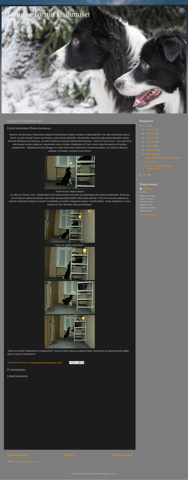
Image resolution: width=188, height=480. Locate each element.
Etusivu (69, 454)
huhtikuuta (150, 146)
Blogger (113, 473)
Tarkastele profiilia (147, 215)
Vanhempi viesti (122, 454)
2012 (145, 174)
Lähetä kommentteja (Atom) (26, 461)
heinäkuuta (150, 133)
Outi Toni (147, 189)
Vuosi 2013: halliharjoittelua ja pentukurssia (159, 167)
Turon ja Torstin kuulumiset (48, 14)
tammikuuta (151, 154)
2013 (145, 126)
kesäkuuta (150, 137)
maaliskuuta (151, 150)
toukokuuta (150, 142)
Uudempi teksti (17, 454)
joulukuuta (150, 129)
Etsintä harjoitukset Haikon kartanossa (163, 158)
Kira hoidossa (151, 162)
